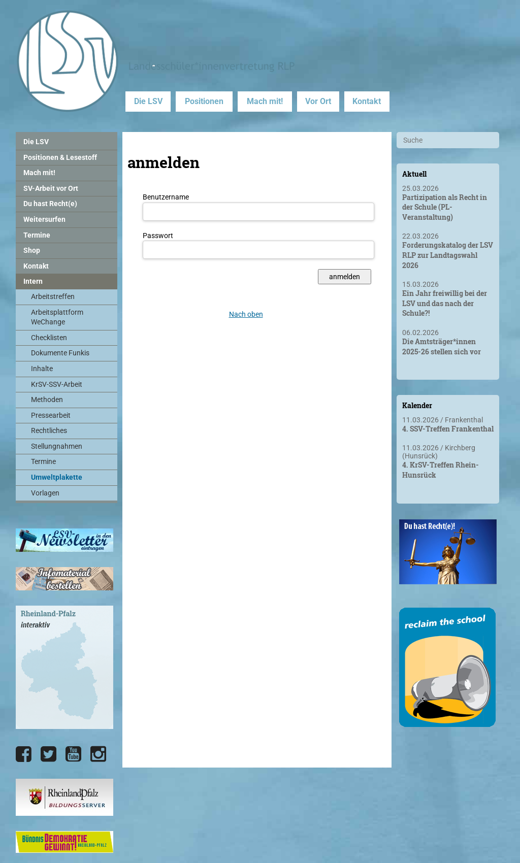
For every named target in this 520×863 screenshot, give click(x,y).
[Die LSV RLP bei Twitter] (48, 754)
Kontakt (366, 101)
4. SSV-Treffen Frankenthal (448, 429)
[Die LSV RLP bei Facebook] (23, 754)
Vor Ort (318, 101)
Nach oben (246, 314)
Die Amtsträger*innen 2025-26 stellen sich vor (441, 346)
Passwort (158, 235)
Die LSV (148, 101)
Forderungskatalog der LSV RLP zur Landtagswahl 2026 (447, 255)
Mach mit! (265, 101)
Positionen (204, 101)
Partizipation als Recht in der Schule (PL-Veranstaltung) (444, 207)
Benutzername (166, 197)
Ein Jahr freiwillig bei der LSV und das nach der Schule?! (444, 303)
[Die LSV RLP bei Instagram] (98, 754)
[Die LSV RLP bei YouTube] (73, 754)
